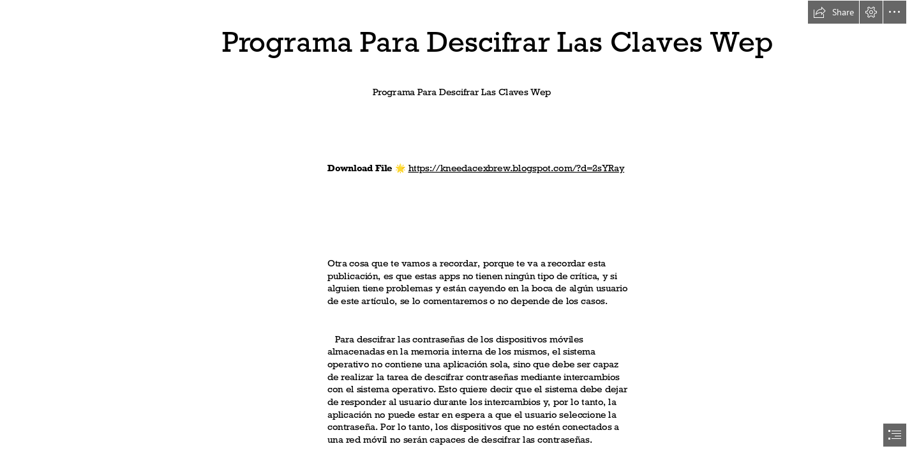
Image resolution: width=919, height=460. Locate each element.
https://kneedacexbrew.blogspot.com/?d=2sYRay (516, 168)
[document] (459, 230)
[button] (833, 12)
